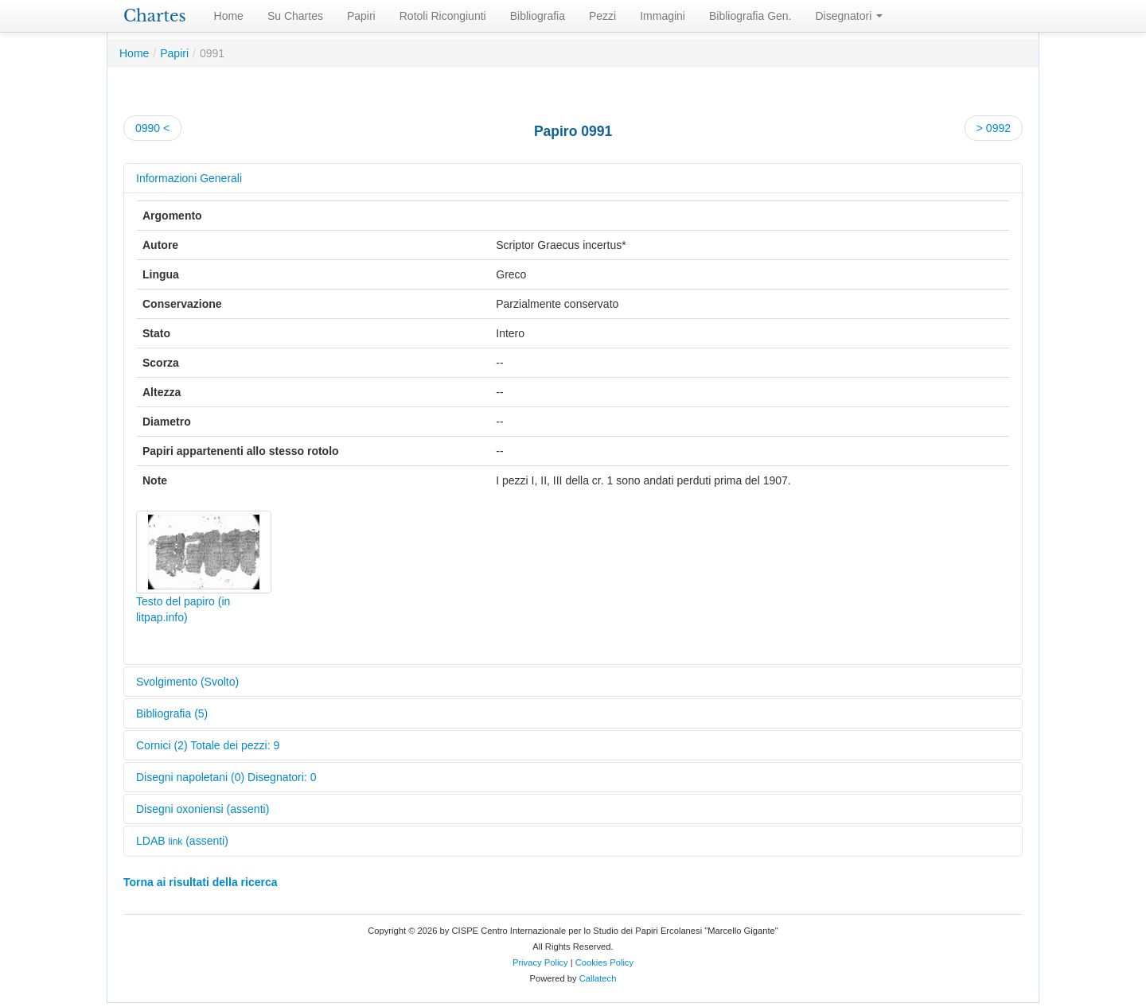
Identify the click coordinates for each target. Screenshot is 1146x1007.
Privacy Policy (540, 962)
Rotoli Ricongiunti (443, 16)
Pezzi (602, 16)
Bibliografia (537, 16)
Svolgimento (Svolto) (187, 681)
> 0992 (993, 128)
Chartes (154, 15)
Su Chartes (295, 16)
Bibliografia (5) (172, 713)
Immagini (662, 16)
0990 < (152, 128)
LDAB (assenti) (182, 840)
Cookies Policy (604, 962)
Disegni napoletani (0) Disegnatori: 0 (226, 777)
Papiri (361, 16)
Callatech (598, 978)
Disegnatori (849, 16)
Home (229, 16)
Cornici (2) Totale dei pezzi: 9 (207, 745)
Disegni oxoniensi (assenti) (202, 809)
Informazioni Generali (189, 178)
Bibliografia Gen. (750, 16)
